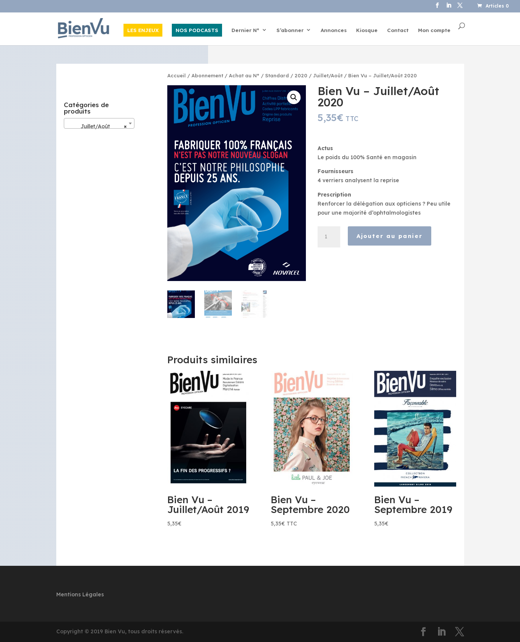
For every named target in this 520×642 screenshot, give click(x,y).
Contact (398, 30)
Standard (277, 75)
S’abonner (290, 30)
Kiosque (367, 30)
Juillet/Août (328, 75)
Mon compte (434, 30)
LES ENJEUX (143, 30)
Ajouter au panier (389, 236)
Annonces (334, 30)
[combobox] (99, 123)
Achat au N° (244, 75)
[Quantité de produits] (329, 236)
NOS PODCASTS (197, 30)
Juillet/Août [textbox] (97, 126)
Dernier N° (245, 30)
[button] (294, 97)
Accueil (176, 75)
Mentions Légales (80, 594)
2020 (301, 75)
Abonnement (207, 75)
